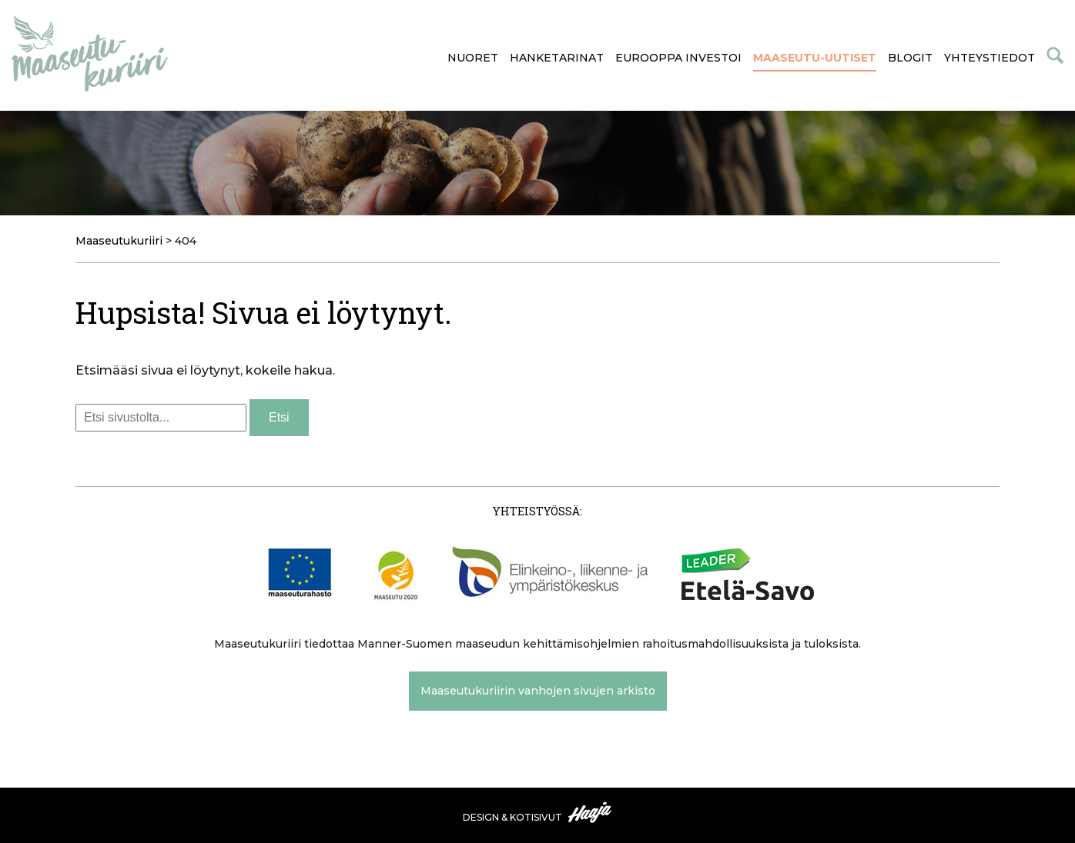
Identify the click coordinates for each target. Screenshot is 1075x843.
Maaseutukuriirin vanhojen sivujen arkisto (537, 691)
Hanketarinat (557, 58)
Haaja (590, 812)
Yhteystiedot (989, 58)
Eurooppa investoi (678, 58)
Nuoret (472, 58)
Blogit (910, 58)
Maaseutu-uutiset (814, 58)
